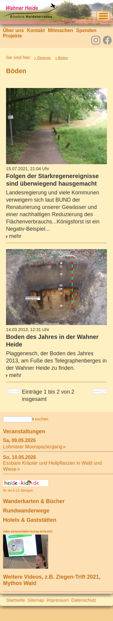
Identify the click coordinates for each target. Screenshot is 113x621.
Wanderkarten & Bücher (33, 501)
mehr (15, 236)
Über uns (13, 30)
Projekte (12, 35)
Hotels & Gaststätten (29, 520)
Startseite (15, 600)
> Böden (61, 58)
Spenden (86, 30)
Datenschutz (83, 600)
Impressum (57, 600)
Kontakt (36, 30)
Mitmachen (60, 30)
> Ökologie (42, 58)
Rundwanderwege (26, 511)
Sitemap (35, 600)
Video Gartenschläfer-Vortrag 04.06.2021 (27, 531)
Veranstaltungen (24, 431)
